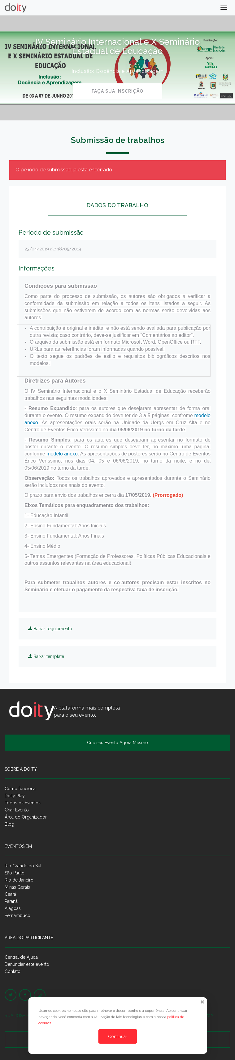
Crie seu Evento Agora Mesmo (117, 742)
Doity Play (15, 795)
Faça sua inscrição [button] (117, 91)
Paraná (11, 901)
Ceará (10, 894)
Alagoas (13, 908)
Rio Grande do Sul (23, 865)
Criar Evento (17, 809)
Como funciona (20, 788)
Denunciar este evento (27, 964)
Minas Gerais (17, 887)
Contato (12, 971)
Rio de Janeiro (19, 880)
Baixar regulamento (50, 628)
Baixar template (46, 656)
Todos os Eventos (23, 802)
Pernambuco (17, 915)
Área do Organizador (26, 817)
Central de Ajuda (21, 957)
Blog (9, 824)
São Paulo (14, 872)
